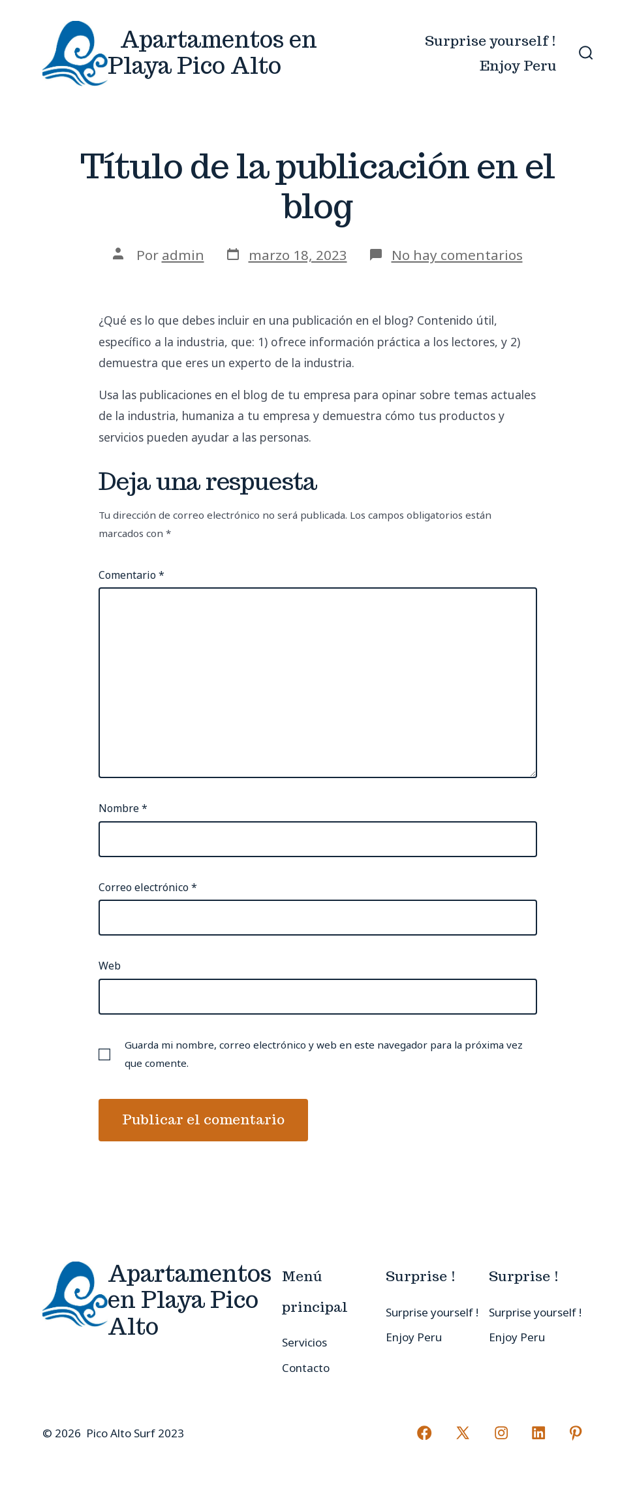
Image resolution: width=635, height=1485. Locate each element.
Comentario (131, 575)
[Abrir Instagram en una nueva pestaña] (501, 1433)
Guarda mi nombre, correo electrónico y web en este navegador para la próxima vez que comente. (324, 1053)
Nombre (123, 808)
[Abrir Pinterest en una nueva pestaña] (576, 1433)
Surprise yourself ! (491, 41)
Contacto (306, 1367)
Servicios (304, 1342)
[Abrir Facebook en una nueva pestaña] (425, 1433)
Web (110, 965)
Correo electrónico (148, 887)
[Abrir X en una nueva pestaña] (463, 1433)
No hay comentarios (457, 255)
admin (183, 255)
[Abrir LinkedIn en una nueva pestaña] (538, 1433)
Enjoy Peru (518, 65)
